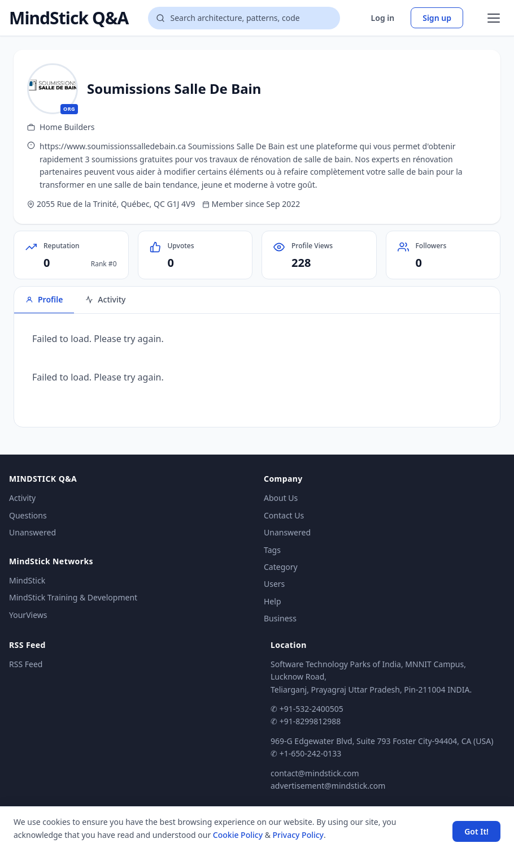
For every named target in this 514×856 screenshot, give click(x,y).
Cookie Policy (238, 834)
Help (272, 601)
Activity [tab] (105, 299)
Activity (22, 497)
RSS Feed (25, 664)
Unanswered (32, 532)
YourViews (28, 614)
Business (280, 618)
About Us (281, 497)
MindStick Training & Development (73, 597)
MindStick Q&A (68, 18)
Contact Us (284, 515)
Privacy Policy (298, 834)
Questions (28, 515)
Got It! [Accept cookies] (476, 831)
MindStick (27, 580)
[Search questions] (244, 18)
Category (281, 566)
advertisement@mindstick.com (328, 785)
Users (274, 583)
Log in (383, 17)
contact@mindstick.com (315, 773)
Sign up (436, 17)
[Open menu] (493, 18)
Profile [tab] (44, 299)
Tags (272, 549)
